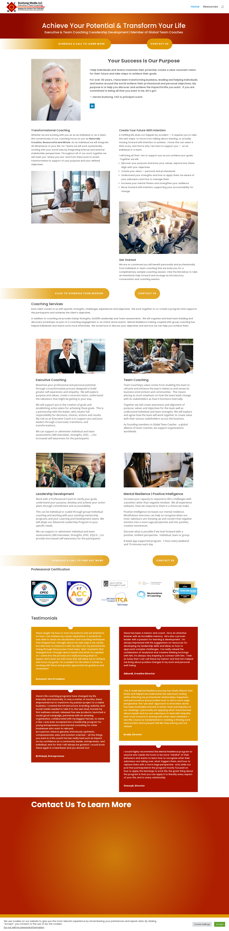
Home (195, 7)
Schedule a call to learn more (79, 43)
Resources (210, 7)
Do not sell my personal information (24, 927)
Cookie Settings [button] (202, 924)
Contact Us (140, 43)
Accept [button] (219, 924)
